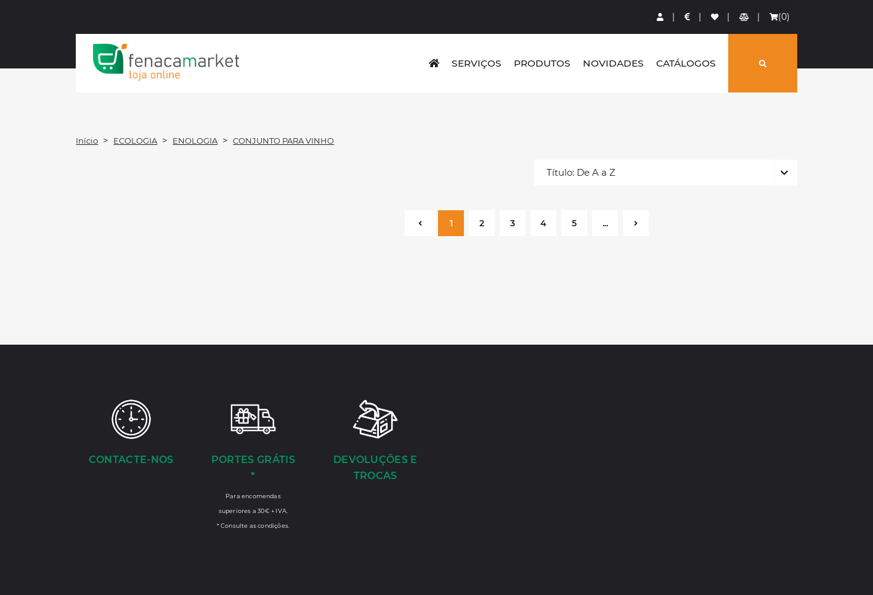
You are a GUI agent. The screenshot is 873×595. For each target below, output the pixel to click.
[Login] (661, 17)
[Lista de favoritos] (715, 17)
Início (87, 141)
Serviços (476, 63)
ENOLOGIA (195, 141)
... (605, 223)
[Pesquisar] (762, 63)
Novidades (613, 63)
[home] (434, 63)
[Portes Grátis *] (253, 463)
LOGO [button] (166, 62)
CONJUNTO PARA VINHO (283, 141)
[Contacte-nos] (130, 433)
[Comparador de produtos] (744, 17)
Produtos (542, 63)
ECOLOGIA (135, 141)
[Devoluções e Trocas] (375, 441)
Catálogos (686, 63)
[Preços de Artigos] (688, 17)
